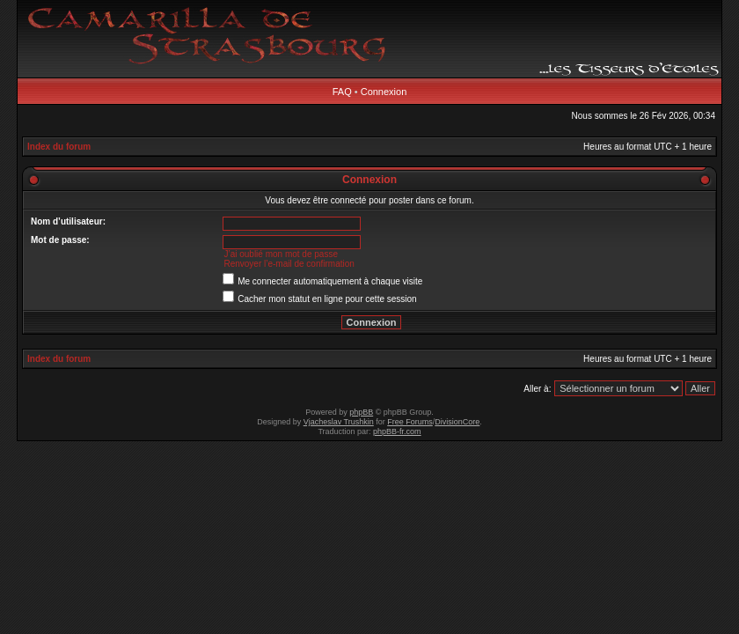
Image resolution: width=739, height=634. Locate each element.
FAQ (342, 91)
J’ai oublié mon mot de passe (280, 254)
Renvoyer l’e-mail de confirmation (288, 264)
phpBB (361, 412)
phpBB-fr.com (397, 431)
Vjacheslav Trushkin (339, 421)
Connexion (384, 91)
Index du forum (59, 146)
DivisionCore (457, 421)
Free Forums (410, 421)
